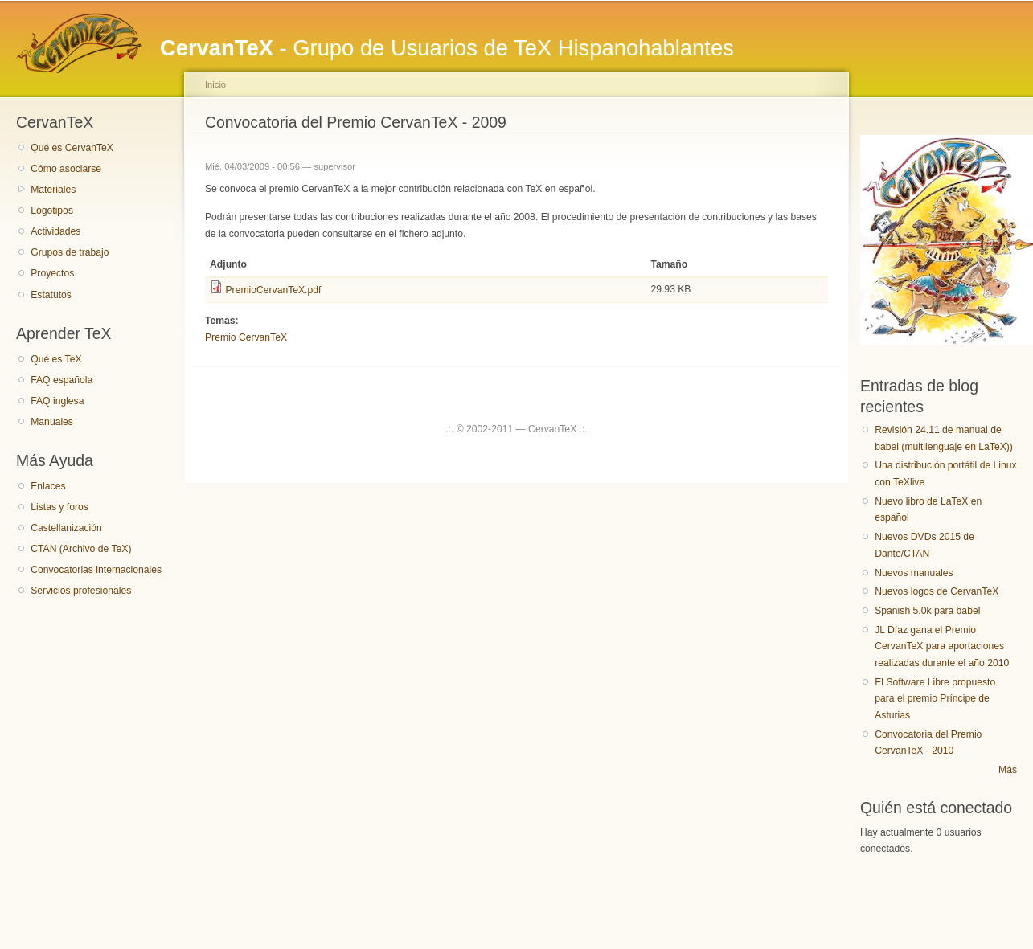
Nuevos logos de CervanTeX (936, 591)
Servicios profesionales (81, 590)
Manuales (52, 421)
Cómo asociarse (66, 168)
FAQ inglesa (57, 401)
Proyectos (52, 273)
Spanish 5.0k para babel (927, 610)
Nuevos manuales (914, 573)
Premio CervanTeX (246, 337)
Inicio (215, 84)
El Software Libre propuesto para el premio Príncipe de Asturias (935, 699)
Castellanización (66, 528)
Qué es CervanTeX (72, 147)
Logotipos (52, 210)
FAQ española (61, 380)
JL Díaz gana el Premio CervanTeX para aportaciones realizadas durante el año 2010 (942, 646)
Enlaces (48, 486)
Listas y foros (59, 507)
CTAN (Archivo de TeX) (81, 548)
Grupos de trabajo (70, 252)
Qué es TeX (56, 359)
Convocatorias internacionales (96, 569)
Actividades (55, 231)
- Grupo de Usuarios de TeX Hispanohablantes (447, 47)
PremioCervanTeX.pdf (273, 290)
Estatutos (51, 295)
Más (1007, 769)
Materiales (53, 189)
